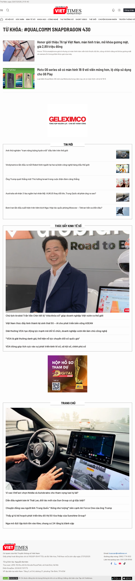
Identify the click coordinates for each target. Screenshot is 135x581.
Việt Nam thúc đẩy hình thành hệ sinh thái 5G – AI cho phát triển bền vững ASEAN (49, 323)
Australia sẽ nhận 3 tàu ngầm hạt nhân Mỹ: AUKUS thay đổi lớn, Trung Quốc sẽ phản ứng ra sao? (51, 193)
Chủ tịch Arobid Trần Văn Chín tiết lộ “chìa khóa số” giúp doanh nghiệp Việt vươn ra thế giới (54, 315)
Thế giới (92, 19)
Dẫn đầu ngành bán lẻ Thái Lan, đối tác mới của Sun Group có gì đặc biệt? (45, 500)
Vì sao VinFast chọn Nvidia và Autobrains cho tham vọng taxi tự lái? (42, 492)
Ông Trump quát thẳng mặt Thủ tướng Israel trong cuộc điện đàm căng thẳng (42, 179)
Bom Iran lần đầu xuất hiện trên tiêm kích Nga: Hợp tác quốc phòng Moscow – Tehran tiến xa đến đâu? (54, 208)
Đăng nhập (129, 10)
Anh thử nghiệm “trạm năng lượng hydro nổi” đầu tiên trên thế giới (37, 150)
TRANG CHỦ (68, 403)
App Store (116, 578)
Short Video (81, 19)
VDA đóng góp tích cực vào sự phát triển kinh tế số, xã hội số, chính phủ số (47, 346)
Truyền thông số (127, 19)
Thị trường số (67, 19)
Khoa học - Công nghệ (47, 19)
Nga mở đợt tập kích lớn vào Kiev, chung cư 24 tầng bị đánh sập (40, 523)
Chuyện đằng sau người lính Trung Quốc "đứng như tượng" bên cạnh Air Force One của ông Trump (59, 508)
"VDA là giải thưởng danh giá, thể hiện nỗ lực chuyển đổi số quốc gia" (43, 338)
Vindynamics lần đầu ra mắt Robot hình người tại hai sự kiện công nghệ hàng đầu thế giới (48, 165)
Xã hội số (9, 19)
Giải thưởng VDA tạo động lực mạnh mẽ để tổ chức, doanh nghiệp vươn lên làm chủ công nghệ (58, 330)
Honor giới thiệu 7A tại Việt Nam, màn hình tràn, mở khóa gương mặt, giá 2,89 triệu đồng (83, 44)
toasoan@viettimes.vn (118, 553)
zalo (116, 563)
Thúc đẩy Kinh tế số (68, 226)
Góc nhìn (20, 19)
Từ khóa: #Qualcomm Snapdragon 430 (46, 29)
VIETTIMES (67, 10)
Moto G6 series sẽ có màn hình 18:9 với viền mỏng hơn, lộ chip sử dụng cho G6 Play (84, 72)
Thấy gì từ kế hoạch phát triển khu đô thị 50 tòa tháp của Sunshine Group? (46, 515)
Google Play (127, 578)
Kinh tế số (30, 19)
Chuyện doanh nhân (107, 19)
